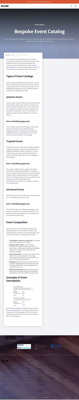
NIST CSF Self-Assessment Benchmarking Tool (62, 372)
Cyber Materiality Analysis (41, 385)
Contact (73, 367)
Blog (50, 365)
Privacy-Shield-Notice (33, 397)
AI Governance (40, 365)
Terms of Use (57, 397)
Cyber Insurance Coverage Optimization (41, 390)
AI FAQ (75, 397)
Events (29, 374)
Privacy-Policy (46, 397)
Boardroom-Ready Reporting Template (63, 378)
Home (29, 365)
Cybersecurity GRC (40, 373)
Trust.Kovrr (52, 368)
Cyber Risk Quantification (40, 369)
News (29, 371)
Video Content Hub (52, 378)
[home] (5, 6)
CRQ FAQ (67, 397)
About (29, 368)
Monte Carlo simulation (13, 310)
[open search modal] (71, 6)
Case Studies (52, 371)
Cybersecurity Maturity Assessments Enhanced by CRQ (41, 379)
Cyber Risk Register (61, 383)
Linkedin (74, 370)
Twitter (73, 373)
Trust (13, 55)
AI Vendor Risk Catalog (62, 366)
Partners (30, 380)
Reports (51, 374)
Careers (29, 377)
